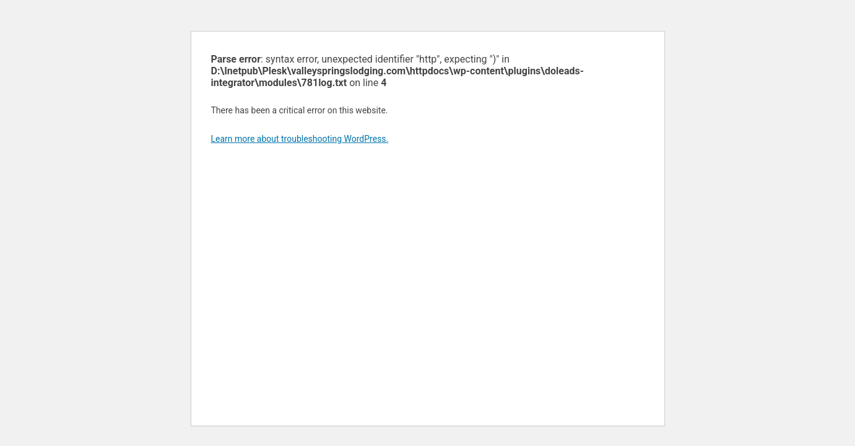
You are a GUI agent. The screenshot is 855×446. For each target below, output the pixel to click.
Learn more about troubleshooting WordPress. (300, 139)
